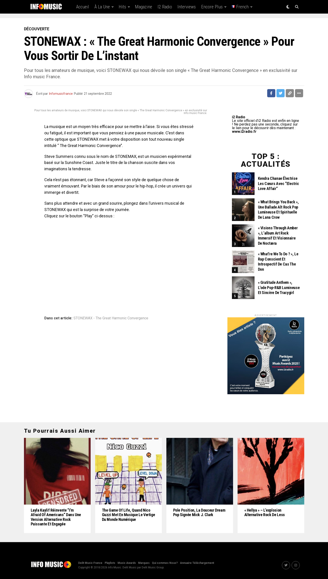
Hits (122, 6)
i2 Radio (165, 6)
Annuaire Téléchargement (197, 563)
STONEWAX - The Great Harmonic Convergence (110, 318)
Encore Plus (212, 6)
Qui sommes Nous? (165, 563)
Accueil (82, 6)
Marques (144, 563)
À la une (102, 6)
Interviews (186, 6)
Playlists (110, 563)
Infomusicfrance (61, 93)
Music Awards (127, 563)
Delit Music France (90, 563)
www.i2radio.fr (244, 131)
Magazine (143, 6)
